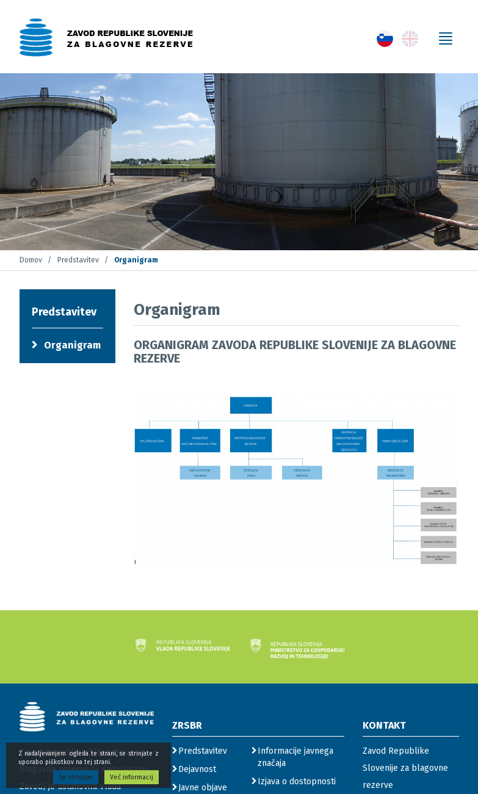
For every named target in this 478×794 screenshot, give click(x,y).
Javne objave (202, 787)
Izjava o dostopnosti (297, 781)
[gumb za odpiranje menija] (445, 38)
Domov (31, 260)
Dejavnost (197, 769)
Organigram (72, 345)
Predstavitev (78, 260)
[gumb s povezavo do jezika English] (409, 38)
